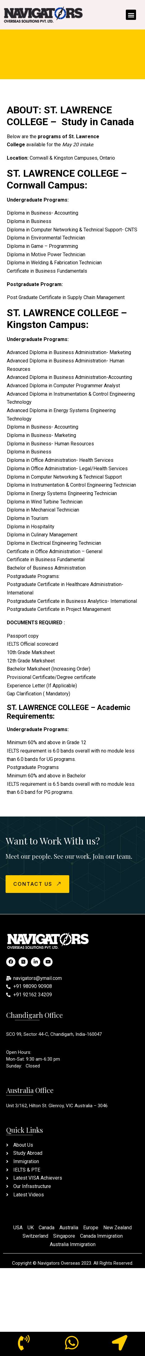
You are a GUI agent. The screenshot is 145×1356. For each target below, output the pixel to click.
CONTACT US (38, 884)
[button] (131, 15)
